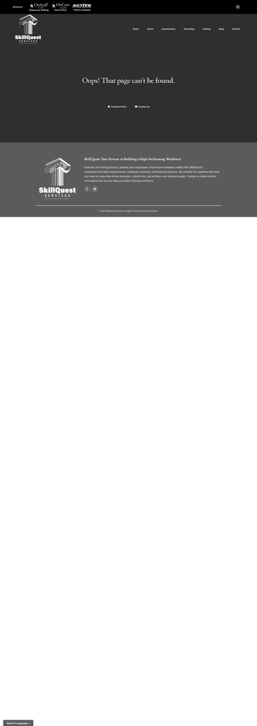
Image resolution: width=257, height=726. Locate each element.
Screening (189, 29)
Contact (236, 29)
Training (206, 29)
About (150, 29)
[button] (238, 7)
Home (136, 29)
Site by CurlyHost (150, 211)
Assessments (168, 29)
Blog (221, 29)
